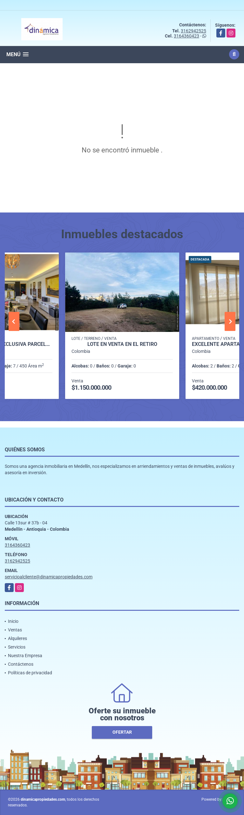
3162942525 (193, 30)
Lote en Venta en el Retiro (122, 344)
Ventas (15, 629)
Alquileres (17, 638)
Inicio (13, 621)
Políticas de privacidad (30, 672)
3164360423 (186, 35)
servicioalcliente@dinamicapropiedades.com (48, 576)
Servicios (16, 647)
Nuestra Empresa (25, 655)
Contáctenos (20, 664)
